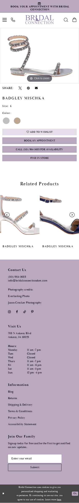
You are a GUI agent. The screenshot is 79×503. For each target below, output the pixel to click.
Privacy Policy (16, 418)
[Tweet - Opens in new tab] (20, 88)
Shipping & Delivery (20, 405)
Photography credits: (20, 290)
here (59, 499)
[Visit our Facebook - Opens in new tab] (17, 312)
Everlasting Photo (19, 296)
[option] (39, 55)
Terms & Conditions (20, 411)
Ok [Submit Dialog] (74, 493)
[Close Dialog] (3, 494)
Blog (11, 392)
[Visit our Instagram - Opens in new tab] (9, 312)
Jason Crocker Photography (25, 303)
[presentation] (19, 215)
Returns (12, 398)
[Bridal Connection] (39, 19)
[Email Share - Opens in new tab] (36, 88)
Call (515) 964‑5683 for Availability (39, 149)
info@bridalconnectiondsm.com (27, 280)
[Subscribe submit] (35, 467)
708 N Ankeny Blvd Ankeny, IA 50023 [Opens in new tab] (19, 335)
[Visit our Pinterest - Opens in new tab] (32, 312)
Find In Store (39, 158)
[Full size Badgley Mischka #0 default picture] (39, 55)
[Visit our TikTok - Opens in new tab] (24, 312)
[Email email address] (35, 458)
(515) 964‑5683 (17, 277)
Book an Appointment (39, 141)
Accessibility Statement (22, 424)
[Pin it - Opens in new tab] (28, 88)
